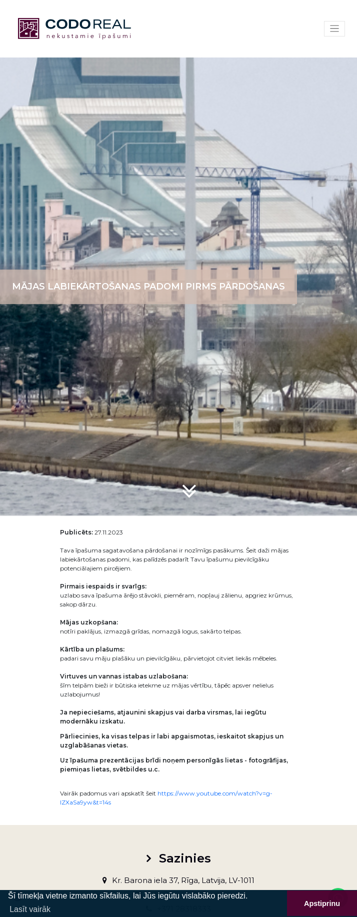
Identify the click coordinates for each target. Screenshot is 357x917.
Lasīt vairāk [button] (30, 909)
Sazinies (185, 858)
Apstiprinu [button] (322, 904)
